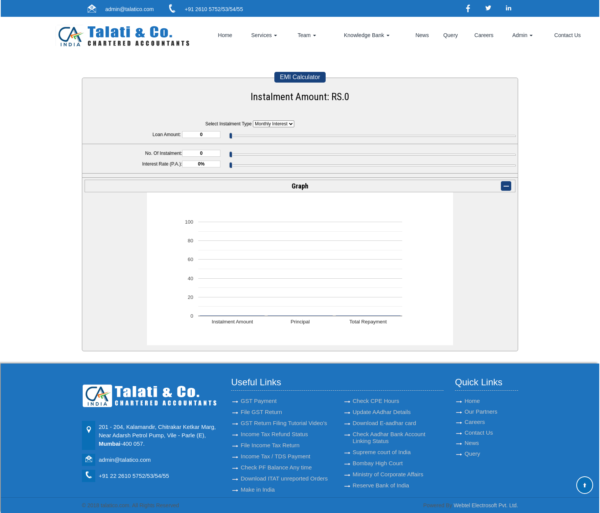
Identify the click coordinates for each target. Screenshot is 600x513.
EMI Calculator (300, 77)
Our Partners (481, 405)
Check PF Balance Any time (276, 460)
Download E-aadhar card (384, 416)
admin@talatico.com (129, 9)
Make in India (258, 482)
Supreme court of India (382, 445)
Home (225, 35)
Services (264, 35)
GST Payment (259, 394)
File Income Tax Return (270, 438)
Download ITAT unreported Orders (284, 471)
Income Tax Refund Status (274, 427)
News (422, 35)
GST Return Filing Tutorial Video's (284, 416)
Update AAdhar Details (382, 405)
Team (307, 35)
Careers (484, 35)
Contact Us (567, 35)
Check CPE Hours (376, 394)
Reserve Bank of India (381, 478)
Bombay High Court (378, 456)
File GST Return (261, 405)
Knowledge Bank (367, 35)
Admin (522, 35)
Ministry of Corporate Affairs (388, 467)
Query (450, 35)
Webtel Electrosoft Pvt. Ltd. (485, 505)
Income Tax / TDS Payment (275, 449)
